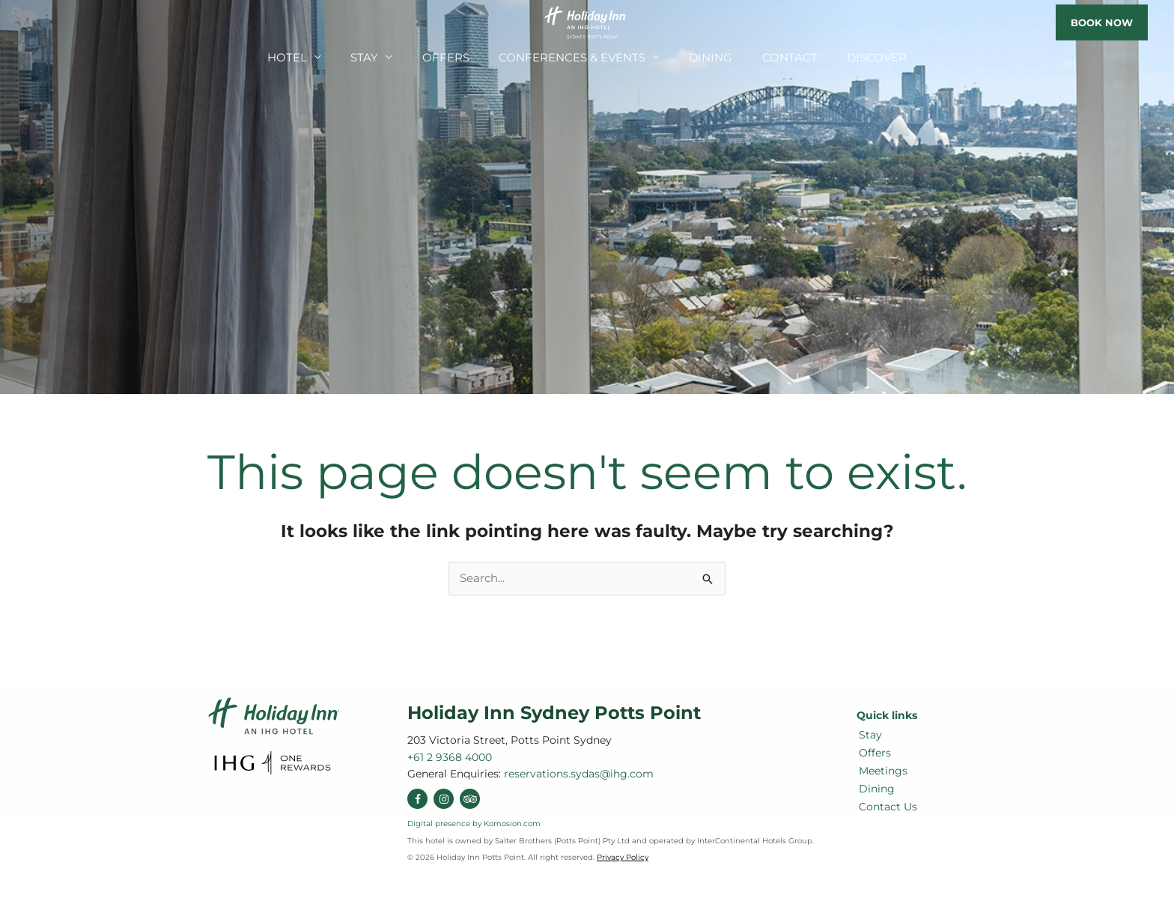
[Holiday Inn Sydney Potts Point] (587, 21)
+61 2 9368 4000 (31, 22)
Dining (698, 65)
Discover (844, 65)
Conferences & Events (574, 65)
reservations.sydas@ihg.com (59, 24)
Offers (463, 65)
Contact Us (886, 806)
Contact (767, 65)
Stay (390, 65)
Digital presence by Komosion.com (474, 823)
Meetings (881, 770)
